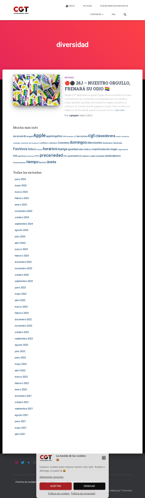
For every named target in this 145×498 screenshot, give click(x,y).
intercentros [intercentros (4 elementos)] (85, 149)
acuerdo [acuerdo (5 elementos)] (21, 136)
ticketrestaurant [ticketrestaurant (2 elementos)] (19, 163)
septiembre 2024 (24, 223)
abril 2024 (20, 243)
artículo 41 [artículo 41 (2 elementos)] (71, 136)
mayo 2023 (21, 294)
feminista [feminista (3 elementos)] (117, 143)
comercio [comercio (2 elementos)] (125, 136)
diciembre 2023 (23, 262)
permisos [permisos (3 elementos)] (22, 156)
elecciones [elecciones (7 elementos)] (94, 142)
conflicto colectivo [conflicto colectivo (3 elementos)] (48, 143)
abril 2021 (20, 434)
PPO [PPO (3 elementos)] (37, 156)
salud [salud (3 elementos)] (92, 156)
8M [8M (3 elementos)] (14, 136)
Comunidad (97, 14)
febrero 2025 (22, 198)
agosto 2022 (21, 345)
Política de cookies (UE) (28, 482)
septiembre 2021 (24, 408)
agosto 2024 (21, 230)
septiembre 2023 (24, 281)
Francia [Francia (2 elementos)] (39, 149)
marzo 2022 (21, 376)
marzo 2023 (21, 306)
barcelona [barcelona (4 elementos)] (82, 136)
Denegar (89, 486)
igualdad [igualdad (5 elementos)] (73, 149)
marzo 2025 (21, 192)
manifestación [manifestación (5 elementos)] (101, 149)
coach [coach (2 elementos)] (118, 136)
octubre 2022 (22, 332)
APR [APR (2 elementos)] (65, 136)
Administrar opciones (51, 477)
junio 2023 (20, 287)
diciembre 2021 (23, 396)
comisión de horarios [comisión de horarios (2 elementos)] (30, 143)
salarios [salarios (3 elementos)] (86, 156)
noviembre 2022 (23, 325)
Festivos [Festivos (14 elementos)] (20, 149)
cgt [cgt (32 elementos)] (91, 135)
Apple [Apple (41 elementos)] (39, 135)
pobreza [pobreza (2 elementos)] (31, 156)
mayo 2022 (21, 364)
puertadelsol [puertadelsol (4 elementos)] (75, 156)
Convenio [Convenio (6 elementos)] (63, 142)
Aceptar (55, 486)
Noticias (87, 6)
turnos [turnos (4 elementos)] (42, 162)
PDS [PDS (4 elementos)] (15, 156)
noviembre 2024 (23, 211)
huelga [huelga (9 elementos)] (62, 149)
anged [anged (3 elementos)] (30, 136)
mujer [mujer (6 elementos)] (113, 149)
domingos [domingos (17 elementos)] (78, 142)
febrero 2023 (22, 313)
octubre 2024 (22, 217)
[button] (104, 458)
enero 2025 (21, 204)
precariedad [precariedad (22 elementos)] (51, 155)
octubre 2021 (22, 402)
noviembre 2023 (23, 268)
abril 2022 (20, 370)
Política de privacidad (83, 493)
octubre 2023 (22, 275)
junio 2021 (20, 421)
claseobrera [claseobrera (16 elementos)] (105, 136)
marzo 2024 (21, 249)
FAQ (113, 14)
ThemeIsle (126, 490)
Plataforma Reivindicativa (114, 6)
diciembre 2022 (23, 319)
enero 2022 (21, 389)
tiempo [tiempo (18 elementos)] (32, 162)
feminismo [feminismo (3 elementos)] (107, 143)
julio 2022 (20, 351)
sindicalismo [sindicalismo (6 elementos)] (113, 155)
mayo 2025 (21, 185)
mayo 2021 (21, 427)
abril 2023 (20, 300)
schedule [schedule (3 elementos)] (100, 156)
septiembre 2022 (24, 338)
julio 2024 (20, 236)
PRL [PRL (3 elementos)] (65, 156)
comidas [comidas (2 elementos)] (16, 143)
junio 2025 (20, 179)
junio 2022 (20, 357)
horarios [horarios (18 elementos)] (50, 149)
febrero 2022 (22, 383)
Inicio (70, 6)
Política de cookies (59, 493)
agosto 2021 (21, 415)
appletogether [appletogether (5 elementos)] (54, 136)
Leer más (119, 110)
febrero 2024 (22, 255)
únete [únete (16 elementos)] (51, 162)
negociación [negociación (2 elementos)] (123, 149)
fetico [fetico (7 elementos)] (32, 149)
